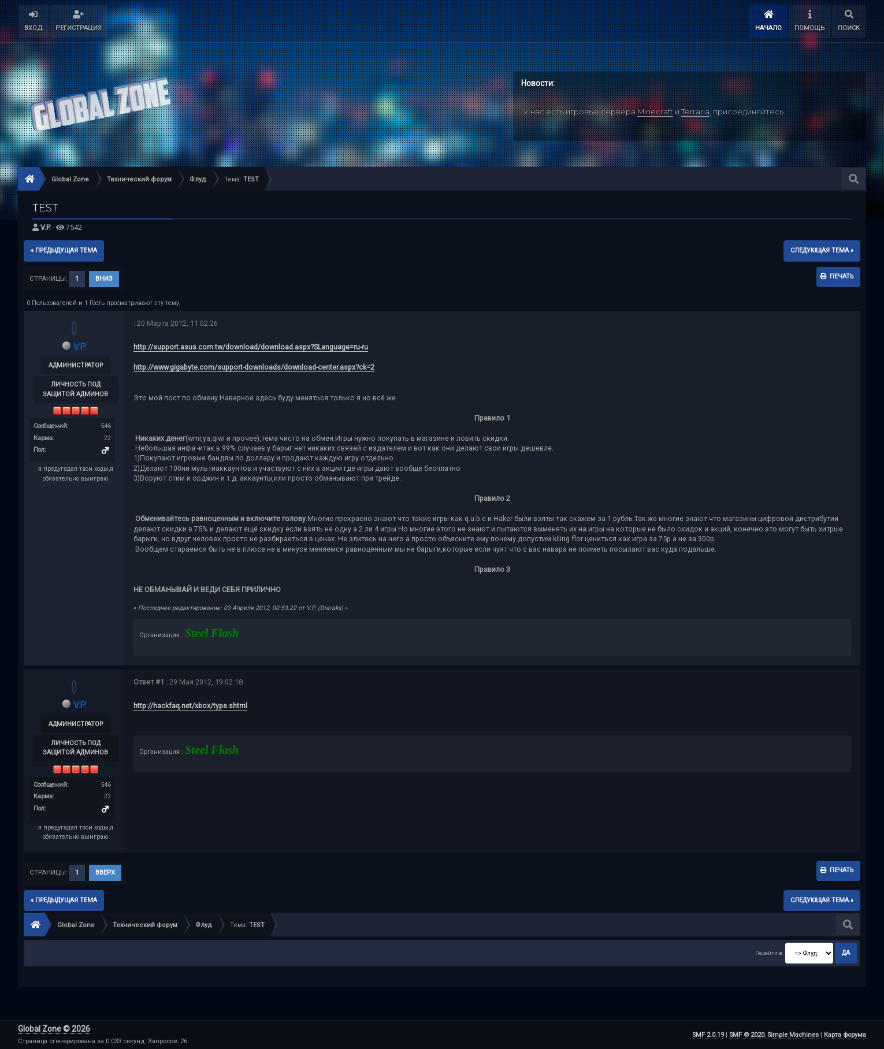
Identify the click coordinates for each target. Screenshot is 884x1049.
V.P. (45, 227)
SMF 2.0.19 (708, 1035)
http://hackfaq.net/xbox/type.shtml (190, 705)
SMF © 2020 (746, 1035)
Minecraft (655, 111)
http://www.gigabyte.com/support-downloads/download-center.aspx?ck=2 (253, 367)
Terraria (695, 111)
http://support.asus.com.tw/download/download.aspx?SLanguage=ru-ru (250, 347)
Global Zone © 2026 (54, 1028)
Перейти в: (769, 953)
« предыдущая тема (64, 250)
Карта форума (845, 1035)
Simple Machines (793, 1035)
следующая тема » (821, 250)
